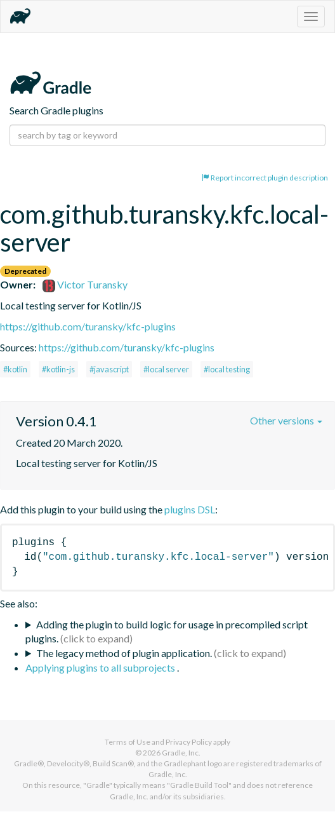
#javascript (109, 369)
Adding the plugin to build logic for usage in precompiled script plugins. (166, 631)
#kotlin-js (58, 369)
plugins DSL (189, 509)
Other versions (286, 420)
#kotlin (15, 369)
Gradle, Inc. (181, 752)
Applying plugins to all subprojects (101, 667)
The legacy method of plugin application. (124, 653)
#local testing (227, 369)
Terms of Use (127, 742)
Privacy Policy (189, 742)
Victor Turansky (85, 284)
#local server (166, 369)
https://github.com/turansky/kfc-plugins (88, 326)
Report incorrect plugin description (265, 177)
